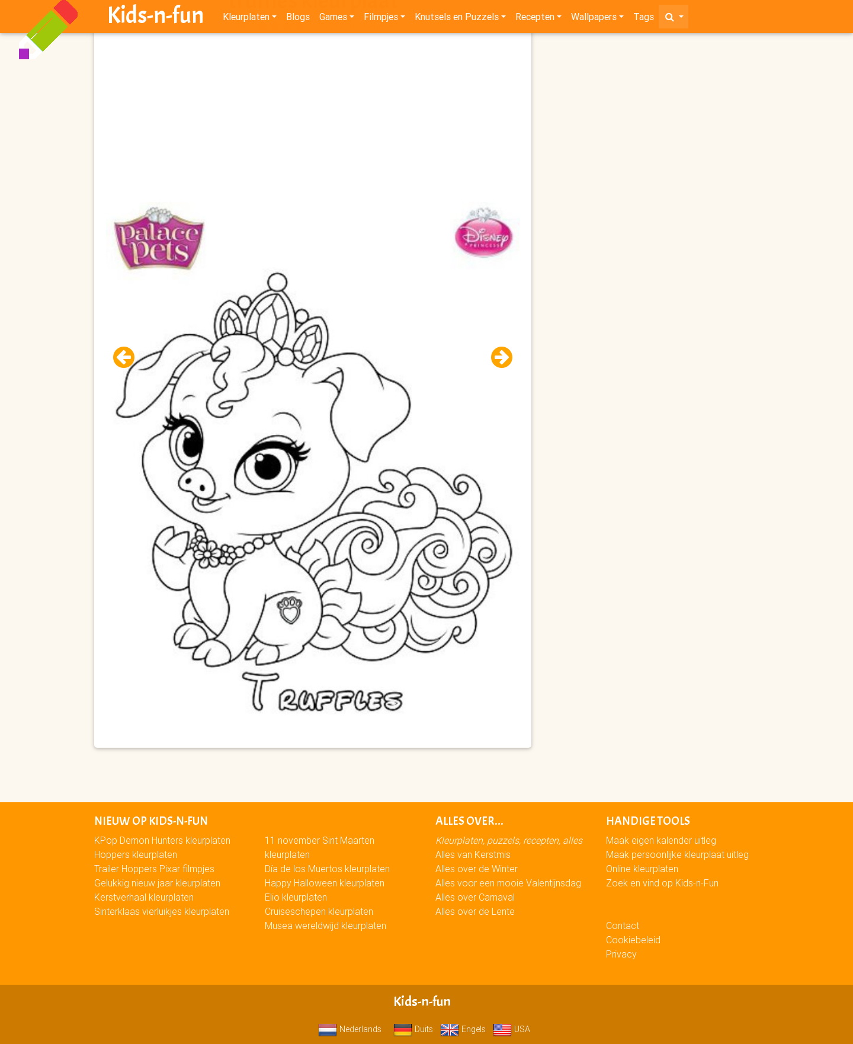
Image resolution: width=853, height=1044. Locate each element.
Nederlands (349, 1029)
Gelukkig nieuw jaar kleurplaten (157, 883)
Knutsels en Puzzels (457, 19)
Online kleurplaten (642, 869)
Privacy (621, 954)
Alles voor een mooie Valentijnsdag (508, 883)
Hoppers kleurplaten (135, 854)
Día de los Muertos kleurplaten (327, 869)
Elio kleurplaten (296, 897)
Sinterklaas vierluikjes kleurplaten (161, 911)
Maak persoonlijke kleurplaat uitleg (677, 854)
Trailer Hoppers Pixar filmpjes (154, 869)
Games (333, 19)
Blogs (298, 19)
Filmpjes (381, 19)
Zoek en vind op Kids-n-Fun (662, 883)
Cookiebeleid (633, 940)
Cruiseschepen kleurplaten (319, 911)
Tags (643, 19)
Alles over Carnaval (475, 897)
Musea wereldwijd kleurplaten (325, 925)
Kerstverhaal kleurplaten (144, 897)
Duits (413, 1029)
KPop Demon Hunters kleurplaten (162, 840)
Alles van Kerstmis (473, 854)
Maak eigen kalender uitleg (661, 840)
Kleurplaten (246, 19)
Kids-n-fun (155, 17)
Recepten (534, 19)
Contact (622, 925)
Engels (463, 1029)
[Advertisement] (313, 119)
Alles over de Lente (475, 911)
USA (511, 1029)
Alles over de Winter (476, 869)
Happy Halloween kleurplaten (324, 883)
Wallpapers (594, 19)
